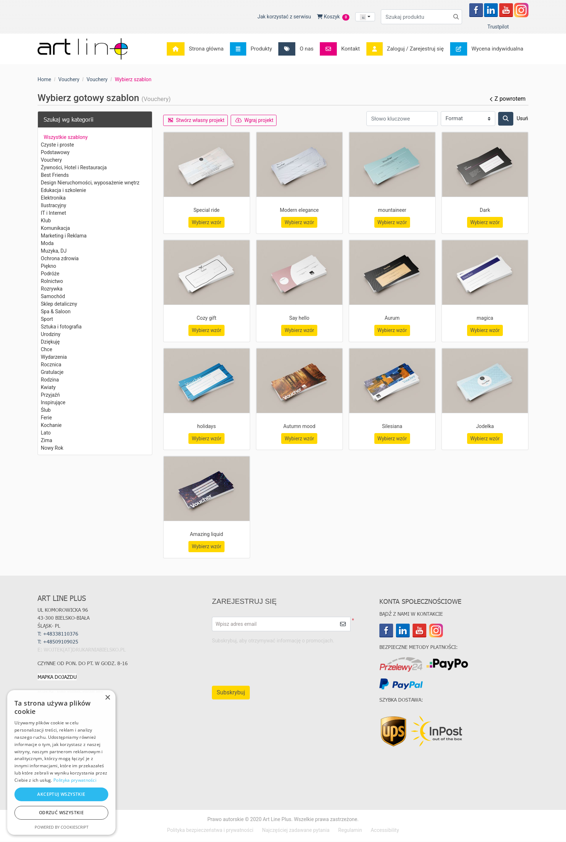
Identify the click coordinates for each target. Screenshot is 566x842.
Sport (47, 319)
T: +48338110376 (58, 634)
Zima (46, 440)
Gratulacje (52, 372)
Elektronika (53, 198)
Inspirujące (53, 402)
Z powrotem (507, 98)
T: (59, 642)
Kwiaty (48, 387)
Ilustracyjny (53, 205)
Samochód (53, 296)
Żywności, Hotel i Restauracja (74, 167)
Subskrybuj (231, 693)
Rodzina (50, 380)
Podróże (50, 273)
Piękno (48, 266)
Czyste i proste (57, 145)
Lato (46, 433)
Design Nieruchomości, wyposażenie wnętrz (90, 183)
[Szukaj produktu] (421, 16)
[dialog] (61, 762)
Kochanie (51, 425)
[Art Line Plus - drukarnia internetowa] (83, 48)
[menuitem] (197, 49)
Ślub (46, 410)
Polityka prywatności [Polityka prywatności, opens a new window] (74, 780)
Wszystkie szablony (66, 137)
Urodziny (50, 334)
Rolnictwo (52, 281)
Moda (47, 243)
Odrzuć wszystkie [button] (61, 813)
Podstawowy (55, 152)
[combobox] (365, 16)
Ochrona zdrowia (60, 258)
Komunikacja (55, 228)
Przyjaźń (50, 395)
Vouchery (51, 160)
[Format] (468, 118)
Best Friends (55, 175)
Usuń (522, 118)
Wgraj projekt (255, 120)
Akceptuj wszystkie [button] (61, 794)
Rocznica (51, 364)
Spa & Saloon (55, 311)
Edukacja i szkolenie (63, 190)
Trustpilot (498, 27)
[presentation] (288, 662)
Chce (46, 349)
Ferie (46, 417)
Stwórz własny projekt (197, 120)
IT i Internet (53, 213)
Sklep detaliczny (59, 304)
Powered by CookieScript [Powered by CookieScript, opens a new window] (61, 827)
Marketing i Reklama (64, 236)
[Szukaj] (505, 119)
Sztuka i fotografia (61, 327)
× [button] (107, 698)
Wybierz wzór (207, 222)
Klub (46, 220)
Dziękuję (50, 342)
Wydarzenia (54, 357)
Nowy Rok (52, 448)
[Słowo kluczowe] (402, 118)
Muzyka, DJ (53, 251)
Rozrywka (51, 289)
